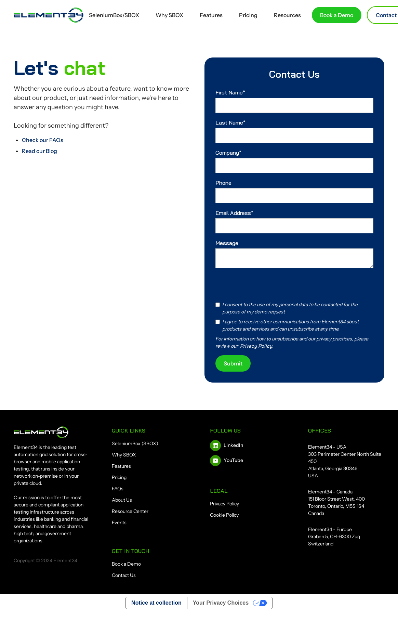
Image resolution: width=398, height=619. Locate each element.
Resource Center (130, 511)
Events (119, 522)
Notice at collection (156, 603)
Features (211, 15)
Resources (287, 15)
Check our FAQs (42, 140)
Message (226, 243)
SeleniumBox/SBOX (114, 15)
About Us (122, 500)
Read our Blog (39, 150)
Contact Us (124, 575)
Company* (228, 152)
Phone (223, 182)
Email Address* (234, 212)
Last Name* (230, 122)
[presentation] (267, 285)
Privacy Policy (224, 504)
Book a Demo (336, 15)
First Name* (230, 92)
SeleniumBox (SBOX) (135, 443)
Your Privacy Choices (221, 603)
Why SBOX (169, 15)
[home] (48, 15)
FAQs (117, 489)
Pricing (248, 15)
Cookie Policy (224, 515)
